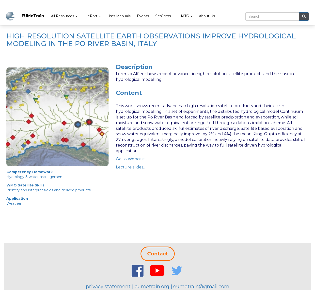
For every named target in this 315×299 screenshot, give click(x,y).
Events (143, 16)
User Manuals (118, 16)
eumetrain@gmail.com (201, 286)
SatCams (163, 16)
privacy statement (108, 286)
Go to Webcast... (131, 159)
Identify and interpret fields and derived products (48, 190)
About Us (207, 16)
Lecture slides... (130, 167)
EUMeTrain (33, 16)
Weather (13, 203)
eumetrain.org (152, 286)
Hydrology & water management (35, 177)
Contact (157, 254)
